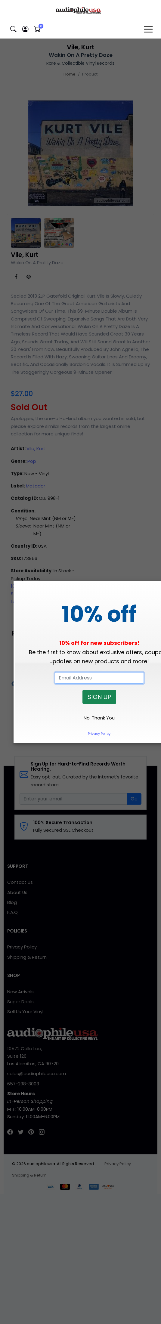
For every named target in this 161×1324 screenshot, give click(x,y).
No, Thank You (99, 718)
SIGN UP (99, 697)
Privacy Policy (99, 733)
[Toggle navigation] (148, 29)
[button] (13, 29)
